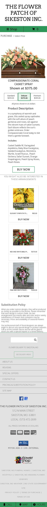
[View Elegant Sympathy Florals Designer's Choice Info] (23, 199)
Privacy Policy (12, 492)
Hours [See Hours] (39, 504)
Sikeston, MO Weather (11, 483)
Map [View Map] (23, 504)
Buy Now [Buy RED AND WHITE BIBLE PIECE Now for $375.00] (23, 257)
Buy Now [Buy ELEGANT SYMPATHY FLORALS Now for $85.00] (23, 219)
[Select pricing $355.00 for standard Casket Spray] (11, 96)
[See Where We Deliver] (23, 354)
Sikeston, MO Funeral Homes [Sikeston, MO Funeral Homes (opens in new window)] (16, 470)
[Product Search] (24, 340)
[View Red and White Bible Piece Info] (23, 237)
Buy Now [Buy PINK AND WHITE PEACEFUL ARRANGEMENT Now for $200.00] (23, 296)
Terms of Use (23, 497)
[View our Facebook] (21, 399)
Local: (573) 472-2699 (23, 419)
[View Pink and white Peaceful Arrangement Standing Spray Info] (23, 276)
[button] (23, 443)
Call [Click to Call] (8, 504)
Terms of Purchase (31, 492)
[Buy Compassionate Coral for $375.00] (23, 169)
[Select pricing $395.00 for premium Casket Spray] (37, 96)
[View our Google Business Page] (26, 399)
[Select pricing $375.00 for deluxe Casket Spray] (24, 96)
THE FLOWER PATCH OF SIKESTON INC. (23, 13)
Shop (12, 29)
